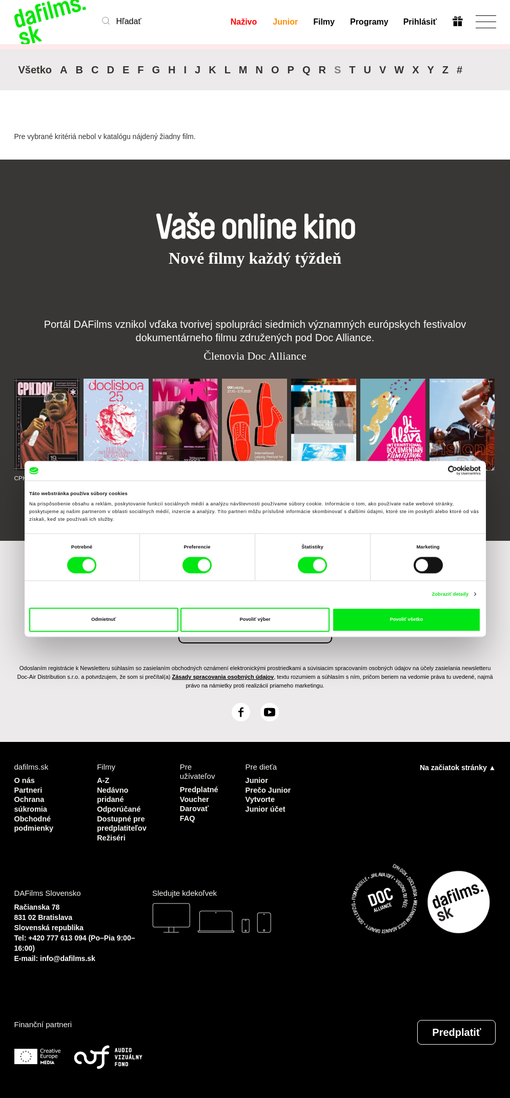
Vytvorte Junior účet (266, 803)
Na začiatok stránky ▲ (458, 767)
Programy (369, 21)
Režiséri (112, 835)
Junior (285, 21)
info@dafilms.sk (67, 956)
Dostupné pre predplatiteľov (122, 822)
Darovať (195, 807)
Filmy (324, 21)
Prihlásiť (420, 21)
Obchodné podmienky (34, 822)
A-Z (103, 780)
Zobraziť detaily (450, 594)
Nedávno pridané (113, 794)
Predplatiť (456, 1030)
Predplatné (200, 789)
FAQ (188, 817)
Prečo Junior (269, 789)
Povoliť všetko (406, 619)
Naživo (244, 21)
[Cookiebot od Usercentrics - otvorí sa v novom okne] (436, 471)
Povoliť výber (254, 619)
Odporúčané (119, 807)
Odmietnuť (103, 619)
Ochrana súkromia (31, 803)
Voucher (195, 798)
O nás (25, 780)
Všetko (35, 69)
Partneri (29, 789)
